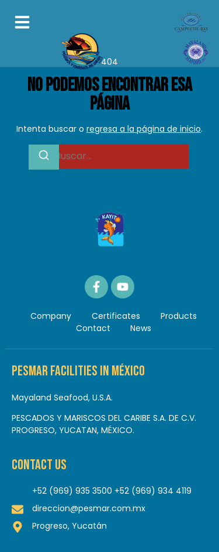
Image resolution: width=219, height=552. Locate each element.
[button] (22, 22)
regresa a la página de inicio (143, 129)
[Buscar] (44, 157)
